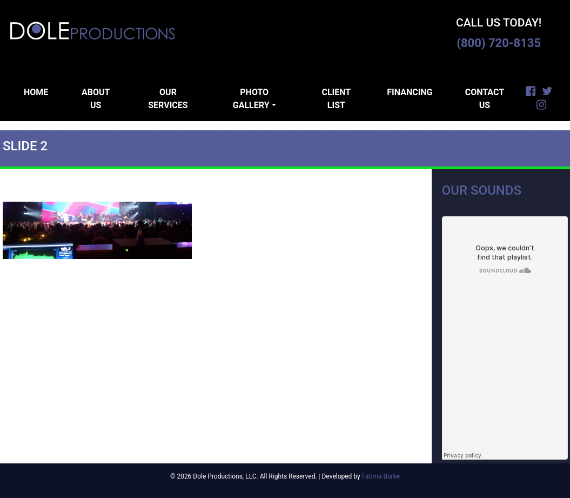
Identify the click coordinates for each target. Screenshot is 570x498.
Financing (409, 92)
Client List (336, 98)
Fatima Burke (381, 476)
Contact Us (484, 98)
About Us (96, 98)
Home (36, 92)
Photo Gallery (251, 98)
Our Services (167, 98)
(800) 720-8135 (499, 43)
